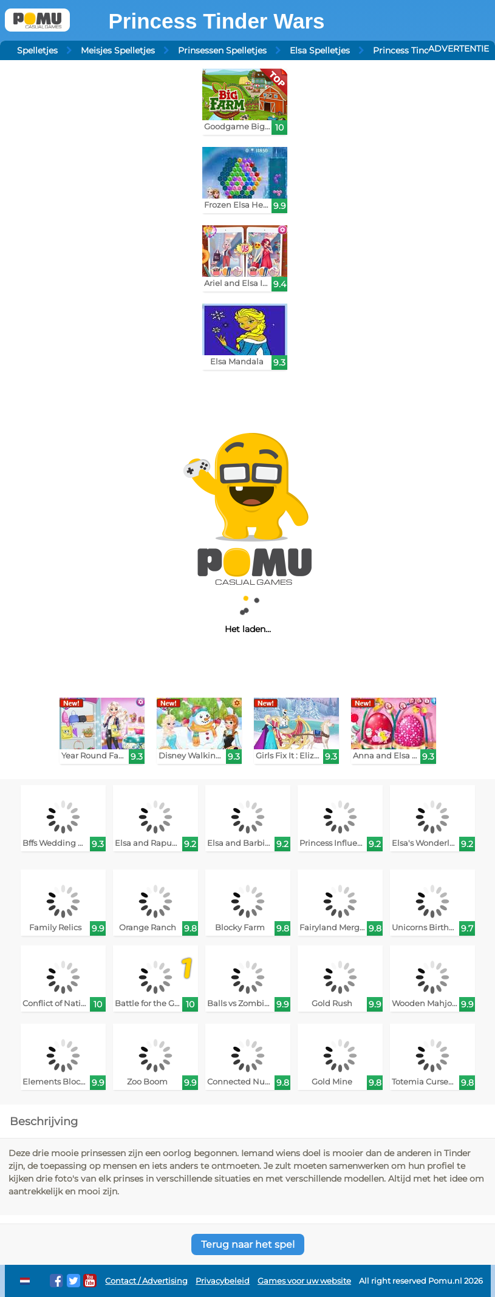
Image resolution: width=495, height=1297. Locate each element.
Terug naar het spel (248, 1244)
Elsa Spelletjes (320, 50)
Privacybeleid (223, 1280)
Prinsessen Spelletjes (222, 50)
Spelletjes (37, 50)
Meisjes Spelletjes (118, 50)
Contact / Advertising (146, 1280)
